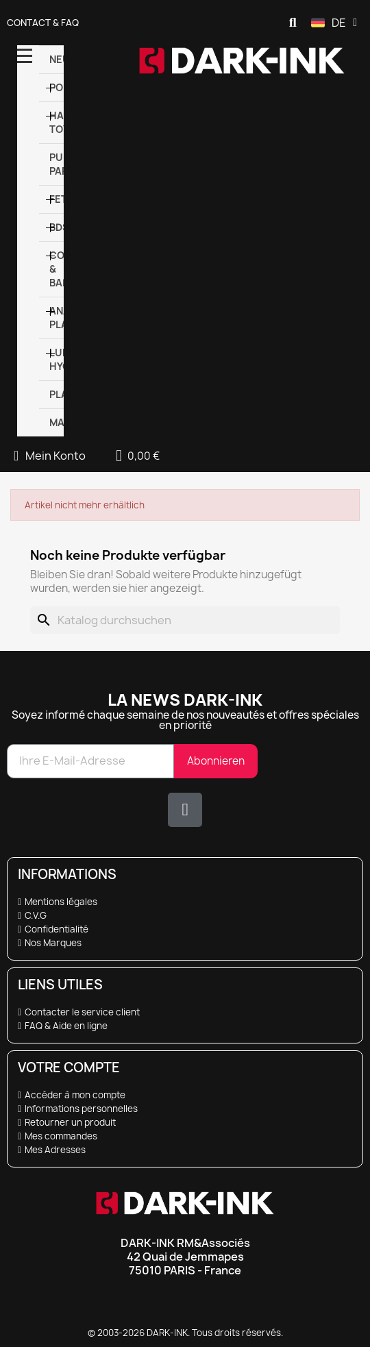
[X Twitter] (185, 810)
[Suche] (185, 620)
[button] (292, 22)
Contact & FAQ (43, 22)
